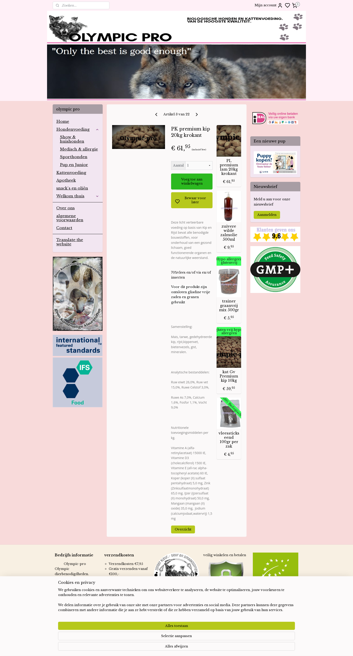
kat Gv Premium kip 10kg (229, 376)
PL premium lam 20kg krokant (229, 167)
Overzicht (182, 529)
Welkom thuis (77, 196)
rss (201, 647)
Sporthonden (73, 157)
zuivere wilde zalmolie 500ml (228, 233)
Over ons (65, 208)
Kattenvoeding (71, 172)
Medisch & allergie (79, 149)
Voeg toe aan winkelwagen (191, 181)
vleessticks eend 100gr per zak (228, 439)
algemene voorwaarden (69, 218)
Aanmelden (266, 215)
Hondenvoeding (77, 129)
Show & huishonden (72, 139)
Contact (64, 228)
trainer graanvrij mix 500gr (229, 305)
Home (62, 121)
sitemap (192, 647)
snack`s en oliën (72, 188)
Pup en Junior (74, 164)
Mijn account (269, 5)
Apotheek (66, 180)
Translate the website (69, 242)
